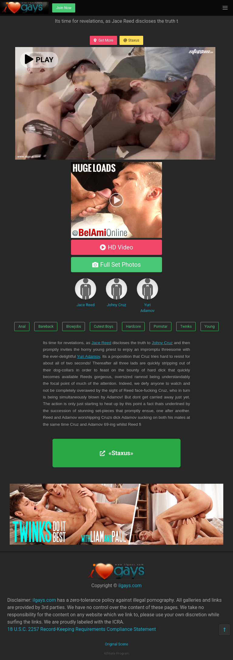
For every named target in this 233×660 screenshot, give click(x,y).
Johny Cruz (116, 292)
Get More (103, 40)
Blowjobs (73, 326)
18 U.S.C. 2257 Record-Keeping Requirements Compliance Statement (81, 629)
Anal (21, 326)
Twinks (186, 326)
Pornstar (160, 326)
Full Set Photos (116, 264)
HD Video (116, 247)
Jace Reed (85, 292)
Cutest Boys (103, 326)
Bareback (45, 326)
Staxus (131, 40)
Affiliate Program (116, 653)
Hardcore (133, 326)
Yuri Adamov (147, 295)
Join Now (63, 8)
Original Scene (116, 644)
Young (209, 326)
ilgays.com (130, 585)
